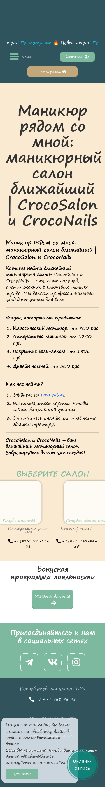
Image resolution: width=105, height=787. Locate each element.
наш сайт (52, 395)
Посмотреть (37, 43)
